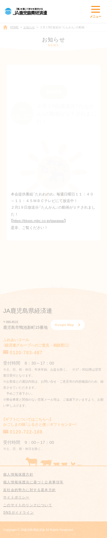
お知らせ (29, 27)
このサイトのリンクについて (27, 504)
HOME (14, 27)
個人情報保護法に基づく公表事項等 (33, 481)
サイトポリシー (16, 497)
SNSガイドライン (18, 512)
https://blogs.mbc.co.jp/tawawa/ (38, 220)
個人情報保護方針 (18, 474)
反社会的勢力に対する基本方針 (29, 489)
